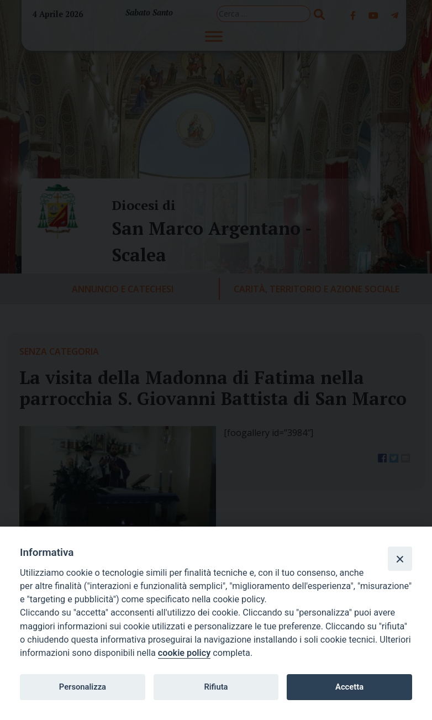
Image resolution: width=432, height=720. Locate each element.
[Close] (400, 558)
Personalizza (82, 687)
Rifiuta (216, 687)
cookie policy (184, 653)
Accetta (349, 687)
